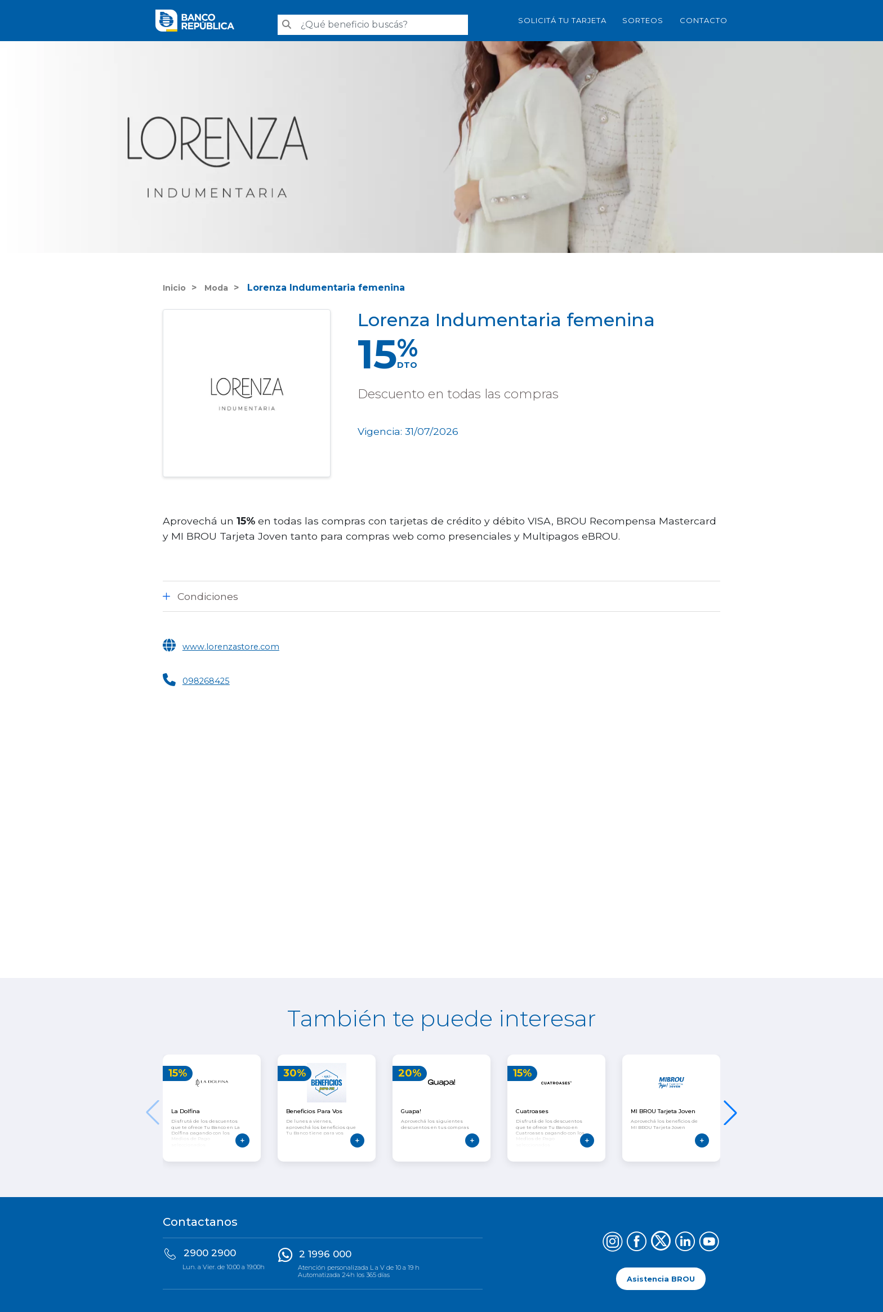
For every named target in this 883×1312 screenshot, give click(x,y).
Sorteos (642, 18)
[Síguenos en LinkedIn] (685, 1238)
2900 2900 (210, 1248)
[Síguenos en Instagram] (612, 1238)
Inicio (176, 283)
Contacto (704, 18)
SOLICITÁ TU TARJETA (562, 18)
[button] (730, 1108)
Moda (220, 283)
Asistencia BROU (661, 1274)
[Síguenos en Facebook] (636, 1238)
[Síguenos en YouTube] (709, 1238)
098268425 (210, 676)
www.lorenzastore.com (239, 641)
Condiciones (207, 592)
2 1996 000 (325, 1249)
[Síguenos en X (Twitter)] (661, 1238)
